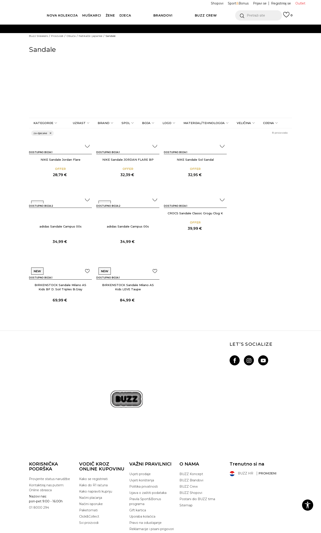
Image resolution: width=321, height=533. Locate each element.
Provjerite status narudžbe (49, 434)
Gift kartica (137, 465)
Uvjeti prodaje (140, 429)
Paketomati (88, 465)
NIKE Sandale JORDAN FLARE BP (127, 159)
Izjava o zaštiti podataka (148, 447)
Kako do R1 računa (93, 440)
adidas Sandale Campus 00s (261, 173)
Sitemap (186, 460)
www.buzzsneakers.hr (71, 531)
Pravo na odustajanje (145, 477)
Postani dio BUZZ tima (197, 454)
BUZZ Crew (188, 441)
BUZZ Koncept (191, 429)
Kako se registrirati (93, 434)
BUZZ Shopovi (190, 447)
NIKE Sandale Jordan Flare (60, 159)
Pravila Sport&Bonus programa (145, 456)
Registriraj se (281, 3)
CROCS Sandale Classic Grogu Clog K (127, 226)
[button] (258, 15)
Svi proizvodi (89, 477)
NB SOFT (107, 531)
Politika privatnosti (143, 441)
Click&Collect (89, 471)
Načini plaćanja (90, 452)
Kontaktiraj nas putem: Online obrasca (46, 442)
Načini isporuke (91, 459)
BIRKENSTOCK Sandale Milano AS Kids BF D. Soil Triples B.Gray (194, 233)
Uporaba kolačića (142, 471)
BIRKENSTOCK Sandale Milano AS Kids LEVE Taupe (261, 233)
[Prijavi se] (287, 17)
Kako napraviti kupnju (95, 446)
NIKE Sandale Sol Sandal (193, 159)
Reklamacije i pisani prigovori (151, 484)
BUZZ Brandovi (191, 435)
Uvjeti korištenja (141, 435)
